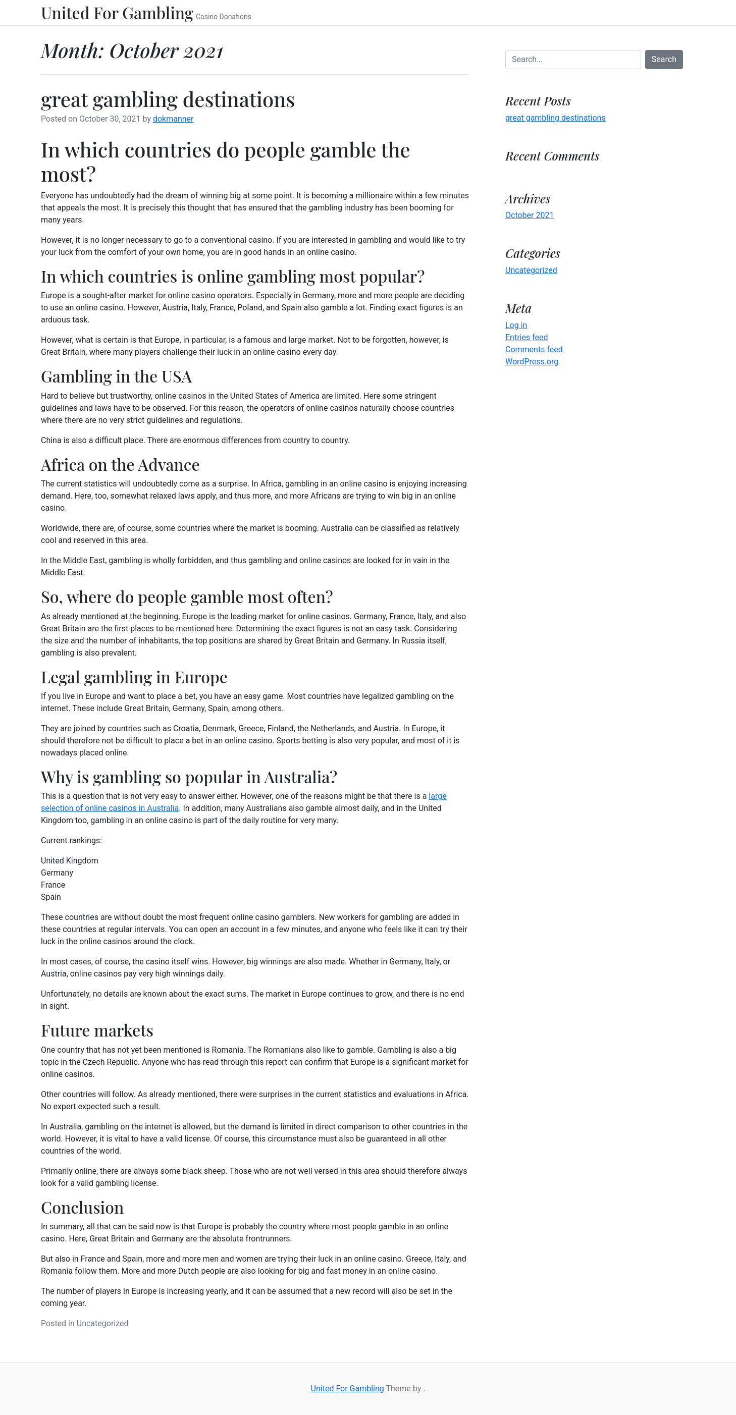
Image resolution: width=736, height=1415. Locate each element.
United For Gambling (117, 12)
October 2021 (529, 215)
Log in (516, 325)
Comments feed (534, 349)
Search (664, 59)
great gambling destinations (168, 98)
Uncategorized (103, 1323)
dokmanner (173, 119)
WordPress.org (531, 361)
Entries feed (526, 337)
